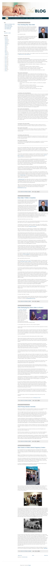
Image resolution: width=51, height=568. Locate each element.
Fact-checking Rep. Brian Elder (26, 24)
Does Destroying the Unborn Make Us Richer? (30, 307)
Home (33, 555)
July (5, 46)
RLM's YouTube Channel (8, 26)
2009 (6, 66)
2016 (6, 57)
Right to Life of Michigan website (10, 24)
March (6, 51)
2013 (6, 61)
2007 (6, 69)
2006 (6, 70)
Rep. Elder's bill (27, 54)
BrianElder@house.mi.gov (22, 187)
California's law (21, 54)
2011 (6, 64)
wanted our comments (32, 226)
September (6, 43)
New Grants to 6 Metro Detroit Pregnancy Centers (31, 447)
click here (45, 548)
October (6, 42)
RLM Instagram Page (8, 27)
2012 (6, 62)
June (5, 47)
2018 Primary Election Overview (26, 406)
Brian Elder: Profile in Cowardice (27, 198)
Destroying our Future (36, 397)
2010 (6, 65)
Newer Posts (20, 555)
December (6, 39)
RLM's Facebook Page (8, 25)
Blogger (29, 565)
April (5, 50)
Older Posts (46, 555)
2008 (6, 68)
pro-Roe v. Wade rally (22, 309)
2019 (6, 37)
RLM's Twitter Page (8, 28)
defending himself (21, 179)
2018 (6, 38)
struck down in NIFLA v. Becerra (26, 261)
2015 (6, 58)
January (6, 54)
